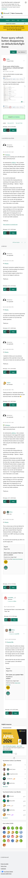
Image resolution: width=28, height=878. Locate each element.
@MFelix (14, 162)
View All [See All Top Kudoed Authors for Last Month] (5, 818)
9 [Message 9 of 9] (7, 285)
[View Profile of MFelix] (10, 512)
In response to (12, 601)
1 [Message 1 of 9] (7, 126)
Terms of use (3, 866)
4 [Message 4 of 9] (9, 709)
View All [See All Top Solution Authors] (5, 786)
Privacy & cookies (4, 864)
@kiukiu (8, 155)
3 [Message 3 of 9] (8, 616)
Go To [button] (23, 20)
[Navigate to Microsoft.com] (5, 13)
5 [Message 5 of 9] (7, 229)
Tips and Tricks (19, 123)
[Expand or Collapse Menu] (2, 17)
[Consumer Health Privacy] (14, 873)
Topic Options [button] (21, 52)
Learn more (4, 8)
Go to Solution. (16, 117)
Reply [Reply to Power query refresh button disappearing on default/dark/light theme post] (13, 130)
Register (7, 20)
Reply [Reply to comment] (13, 233)
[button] (13, 52)
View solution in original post (10, 224)
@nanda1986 (10, 642)
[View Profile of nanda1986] (10, 597)
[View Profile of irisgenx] (8, 382)
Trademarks (3, 868)
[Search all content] (16, 23)
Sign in (13, 20)
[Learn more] (7, 752)
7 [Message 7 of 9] (7, 368)
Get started (18, 29)
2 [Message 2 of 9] (7, 583)
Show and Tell (10, 123)
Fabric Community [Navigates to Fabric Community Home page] (16, 13)
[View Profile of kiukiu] (8, 59)
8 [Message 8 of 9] (7, 328)
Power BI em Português (18, 559)
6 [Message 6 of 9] (7, 401)
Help (18, 20)
